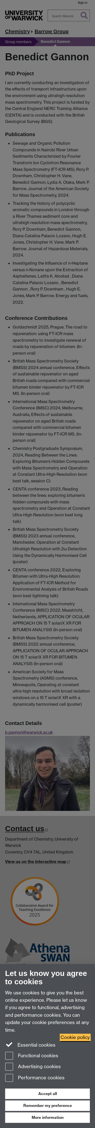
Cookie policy (75, 1037)
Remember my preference (47, 1105)
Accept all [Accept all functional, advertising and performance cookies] (47, 1093)
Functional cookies (31, 1056)
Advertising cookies (33, 1067)
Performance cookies (35, 1078)
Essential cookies (30, 1044)
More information (48, 1117)
